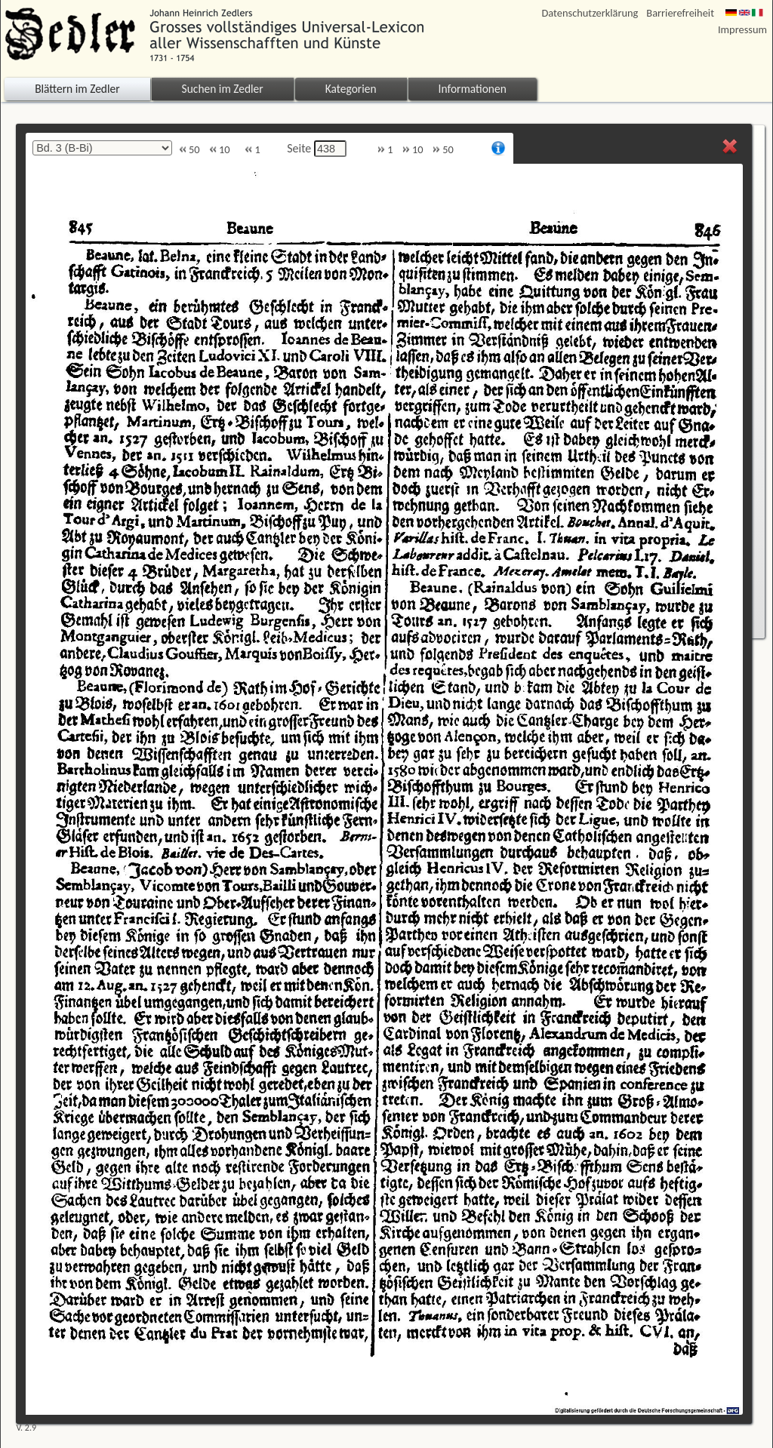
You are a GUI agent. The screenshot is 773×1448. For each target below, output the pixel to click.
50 (189, 149)
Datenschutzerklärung (590, 13)
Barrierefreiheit (680, 13)
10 (219, 149)
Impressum (742, 29)
